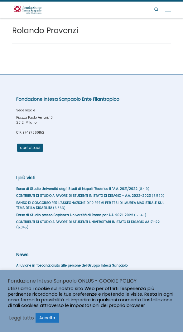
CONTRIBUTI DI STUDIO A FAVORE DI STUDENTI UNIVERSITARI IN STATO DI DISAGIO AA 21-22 (88, 222)
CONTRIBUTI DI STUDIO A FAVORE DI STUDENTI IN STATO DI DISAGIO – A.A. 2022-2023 (83, 195)
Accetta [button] (47, 318)
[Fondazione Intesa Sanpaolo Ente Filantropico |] (27, 9)
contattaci (30, 147)
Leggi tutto (21, 318)
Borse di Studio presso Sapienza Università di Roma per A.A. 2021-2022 (74, 215)
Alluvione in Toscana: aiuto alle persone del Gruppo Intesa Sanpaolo (72, 265)
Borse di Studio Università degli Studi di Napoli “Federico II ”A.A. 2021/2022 (76, 188)
